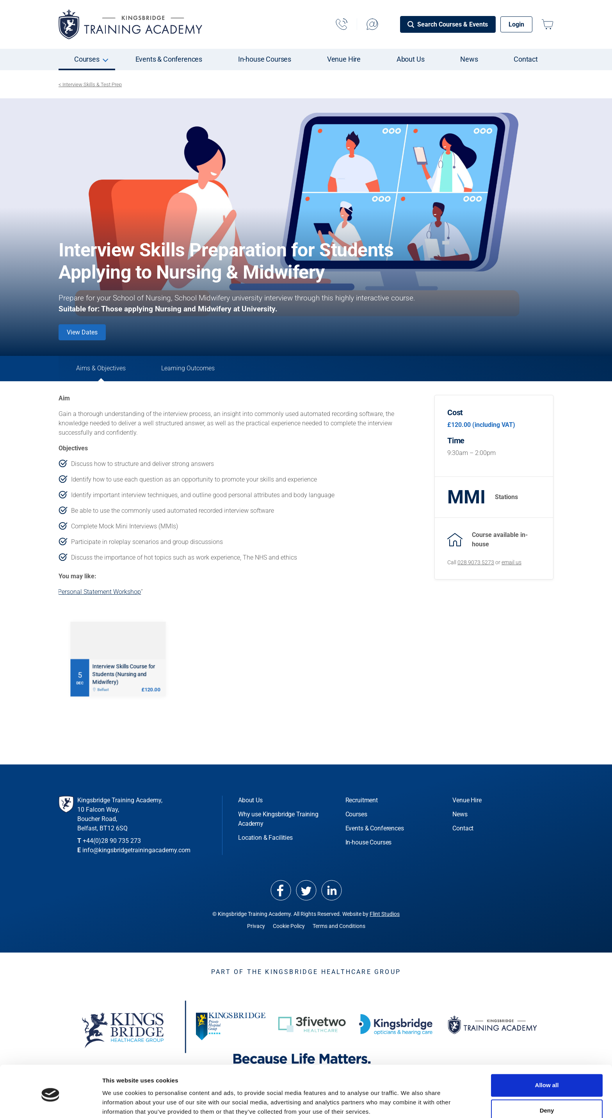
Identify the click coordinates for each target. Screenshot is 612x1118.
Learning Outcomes (200, 369)
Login (516, 24)
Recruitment (361, 803)
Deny (547, 1080)
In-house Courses (264, 59)
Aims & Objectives (105, 369)
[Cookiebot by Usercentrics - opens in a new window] (50, 1103)
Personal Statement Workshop (99, 594)
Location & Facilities (265, 840)
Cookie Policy (289, 929)
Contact (526, 59)
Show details (120, 1102)
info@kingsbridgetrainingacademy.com (136, 853)
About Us (411, 59)
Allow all (547, 1054)
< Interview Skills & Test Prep (90, 84)
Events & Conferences (169, 59)
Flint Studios (385, 917)
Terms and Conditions (339, 929)
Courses (87, 59)
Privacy (256, 929)
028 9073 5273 (475, 562)
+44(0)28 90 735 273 (112, 843)
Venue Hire (344, 59)
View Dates (82, 332)
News (469, 59)
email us (511, 562)
